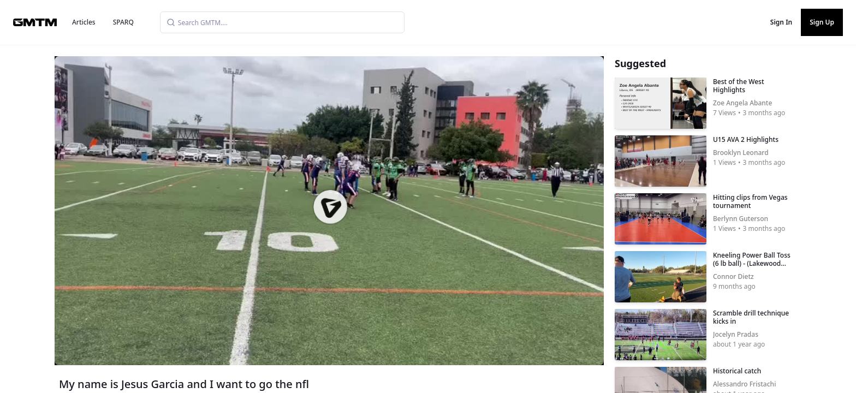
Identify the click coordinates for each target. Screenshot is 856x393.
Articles (84, 22)
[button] (330, 207)
